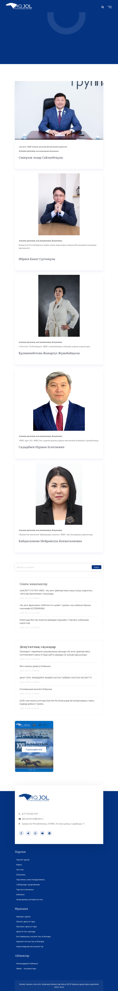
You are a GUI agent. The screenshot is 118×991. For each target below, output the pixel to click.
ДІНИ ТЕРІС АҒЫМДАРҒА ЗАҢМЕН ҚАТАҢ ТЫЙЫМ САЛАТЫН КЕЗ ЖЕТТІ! (56, 677)
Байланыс (20, 894)
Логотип (20, 869)
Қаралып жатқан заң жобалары (30, 941)
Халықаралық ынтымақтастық (29, 899)
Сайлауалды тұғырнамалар (28, 884)
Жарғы (19, 864)
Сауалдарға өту (34, 749)
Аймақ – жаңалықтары (26, 968)
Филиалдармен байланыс (27, 963)
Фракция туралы (23, 916)
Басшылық (20, 874)
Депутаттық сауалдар (25, 931)
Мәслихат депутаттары (26, 926)
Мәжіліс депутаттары (25, 921)
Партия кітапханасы (25, 889)
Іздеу (96, 567)
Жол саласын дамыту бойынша (35, 666)
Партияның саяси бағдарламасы (30, 879)
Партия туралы (22, 859)
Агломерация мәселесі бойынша (36, 689)
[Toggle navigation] (109, 7)
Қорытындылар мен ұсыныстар (29, 946)
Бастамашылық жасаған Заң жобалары (33, 936)
